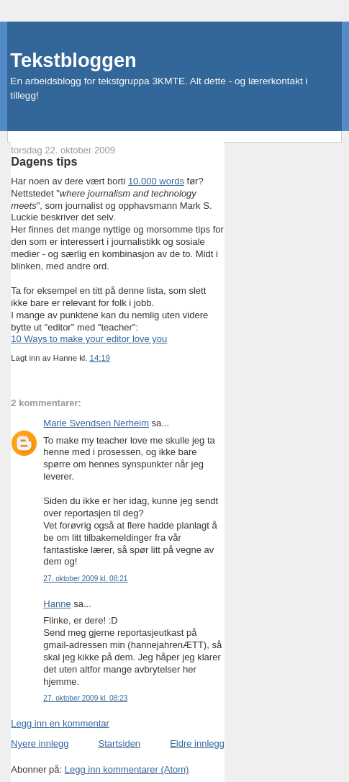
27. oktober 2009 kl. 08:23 (85, 698)
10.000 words (156, 181)
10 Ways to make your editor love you (89, 338)
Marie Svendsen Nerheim (96, 423)
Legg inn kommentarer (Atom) (127, 769)
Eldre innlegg (197, 743)
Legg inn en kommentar (60, 723)
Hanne (57, 603)
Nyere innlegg (39, 743)
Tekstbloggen (73, 60)
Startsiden (120, 743)
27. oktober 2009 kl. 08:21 (85, 579)
